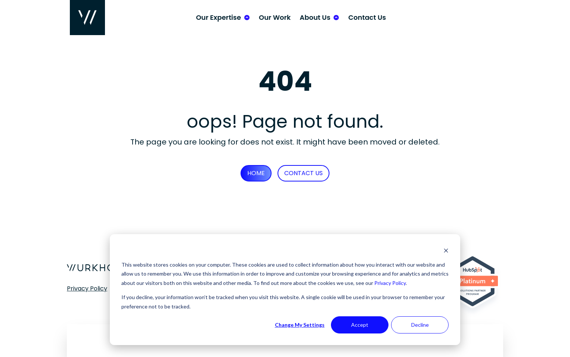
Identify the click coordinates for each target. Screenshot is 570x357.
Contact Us (367, 17)
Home (256, 173)
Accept (359, 325)
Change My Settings (300, 325)
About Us (315, 17)
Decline (420, 325)
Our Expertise (218, 17)
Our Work (275, 17)
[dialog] (285, 289)
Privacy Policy (390, 283)
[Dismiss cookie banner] (446, 250)
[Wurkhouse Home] (87, 17)
